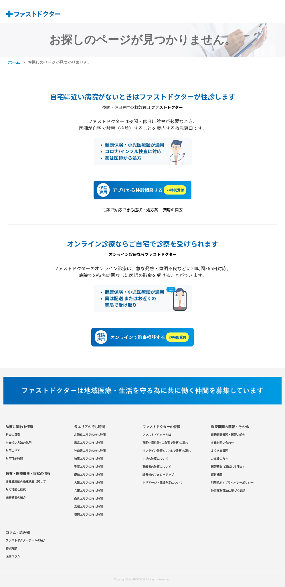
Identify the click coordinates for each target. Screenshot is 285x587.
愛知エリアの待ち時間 (88, 474)
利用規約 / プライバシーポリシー (232, 482)
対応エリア (13, 450)
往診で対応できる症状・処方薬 (130, 210)
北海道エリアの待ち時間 (90, 434)
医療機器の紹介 (16, 497)
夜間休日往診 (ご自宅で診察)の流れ (165, 442)
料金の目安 (13, 434)
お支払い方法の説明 (18, 442)
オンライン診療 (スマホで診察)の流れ (166, 450)
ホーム (14, 62)
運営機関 (216, 474)
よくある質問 (219, 450)
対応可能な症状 (16, 489)
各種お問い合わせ (222, 442)
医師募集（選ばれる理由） (228, 466)
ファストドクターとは (156, 434)
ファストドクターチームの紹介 (26, 540)
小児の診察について (155, 458)
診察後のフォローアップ (158, 474)
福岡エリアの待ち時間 (88, 514)
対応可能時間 (14, 458)
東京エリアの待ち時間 (88, 442)
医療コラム (13, 556)
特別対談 (11, 548)
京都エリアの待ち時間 (88, 506)
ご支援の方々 (219, 458)
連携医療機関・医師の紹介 (228, 434)
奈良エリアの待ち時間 (88, 498)
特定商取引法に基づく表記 (228, 490)
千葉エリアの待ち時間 (88, 466)
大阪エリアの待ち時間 (88, 482)
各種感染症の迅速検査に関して (26, 481)
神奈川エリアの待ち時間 (90, 450)
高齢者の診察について (156, 466)
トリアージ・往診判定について (162, 482)
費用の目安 (173, 210)
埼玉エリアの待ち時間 (88, 458)
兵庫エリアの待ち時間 (88, 490)
